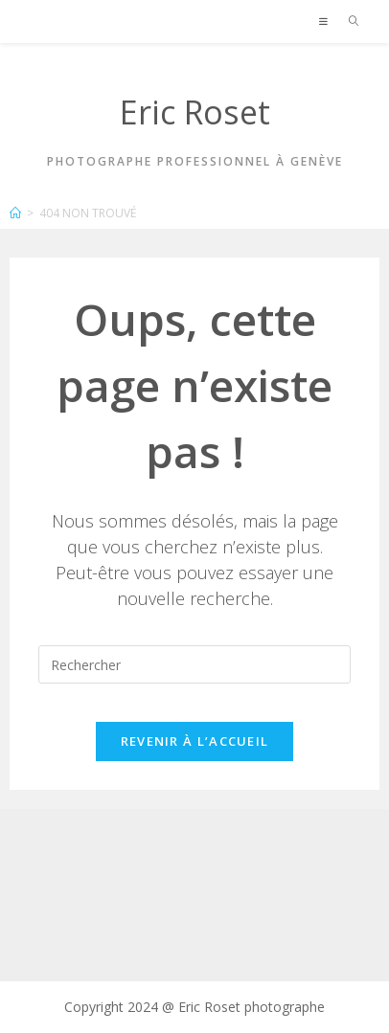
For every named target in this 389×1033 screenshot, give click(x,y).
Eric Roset (195, 112)
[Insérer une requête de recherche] (194, 664)
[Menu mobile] (326, 21)
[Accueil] (15, 213)
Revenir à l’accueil (195, 741)
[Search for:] (347, 21)
